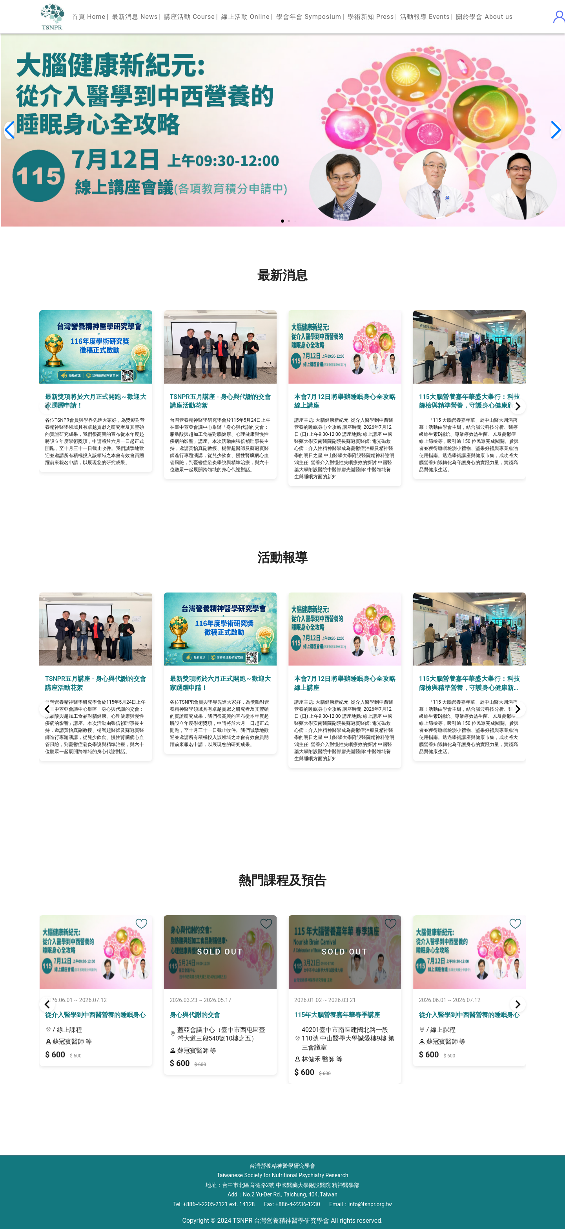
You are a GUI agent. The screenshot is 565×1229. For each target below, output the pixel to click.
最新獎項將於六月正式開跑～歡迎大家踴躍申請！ (95, 401)
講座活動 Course (189, 16)
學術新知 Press (371, 16)
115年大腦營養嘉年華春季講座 (337, 1015)
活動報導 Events (425, 16)
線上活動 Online (245, 16)
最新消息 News (135, 16)
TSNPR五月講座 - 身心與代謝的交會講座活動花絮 (220, 401)
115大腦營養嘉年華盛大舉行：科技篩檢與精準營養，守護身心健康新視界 (469, 401)
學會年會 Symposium (308, 16)
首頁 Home (89, 16)
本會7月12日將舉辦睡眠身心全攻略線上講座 (345, 401)
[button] (282, 221)
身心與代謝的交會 (195, 1015)
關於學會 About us (484, 16)
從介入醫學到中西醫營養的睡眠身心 (95, 1015)
